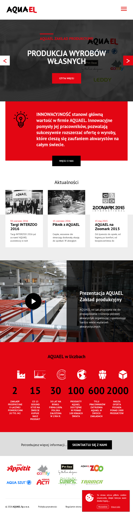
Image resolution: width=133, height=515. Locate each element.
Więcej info (115, 507)
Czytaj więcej (66, 78)
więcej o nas (66, 160)
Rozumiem (102, 507)
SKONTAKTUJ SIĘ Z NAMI (89, 445)
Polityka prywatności (47, 506)
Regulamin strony (73, 506)
